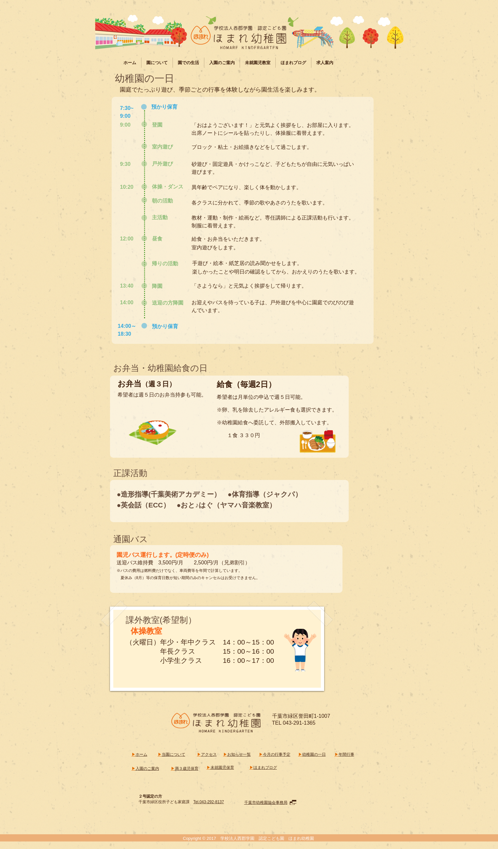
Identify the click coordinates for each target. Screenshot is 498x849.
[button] (157, 63)
